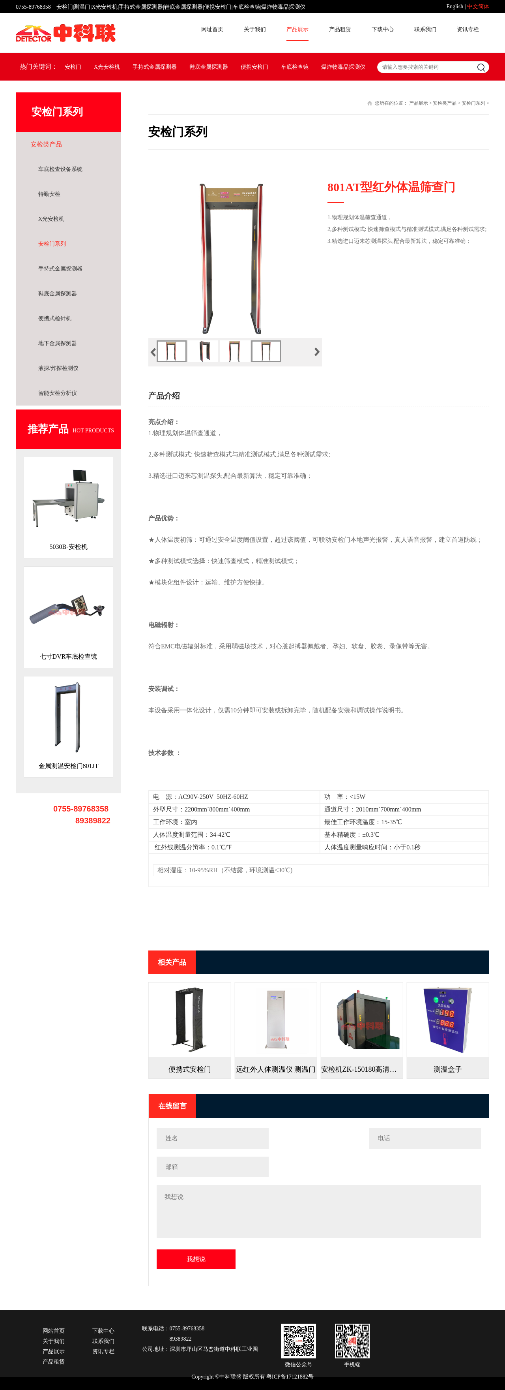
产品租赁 (340, 29)
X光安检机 (107, 67)
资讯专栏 (468, 29)
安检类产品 (46, 144)
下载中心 (383, 29)
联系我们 (425, 29)
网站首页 (54, 1331)
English (454, 6)
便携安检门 (254, 67)
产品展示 (297, 29)
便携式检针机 (54, 318)
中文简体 (478, 6)
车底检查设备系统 (60, 169)
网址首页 (212, 29)
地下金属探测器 (57, 343)
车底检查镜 (295, 67)
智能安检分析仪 (57, 393)
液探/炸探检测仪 (58, 368)
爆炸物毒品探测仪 (343, 67)
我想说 (196, 1259)
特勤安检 (49, 194)
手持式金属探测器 (155, 67)
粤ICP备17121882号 (290, 1377)
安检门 (73, 67)
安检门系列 (52, 244)
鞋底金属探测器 (208, 67)
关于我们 (255, 29)
